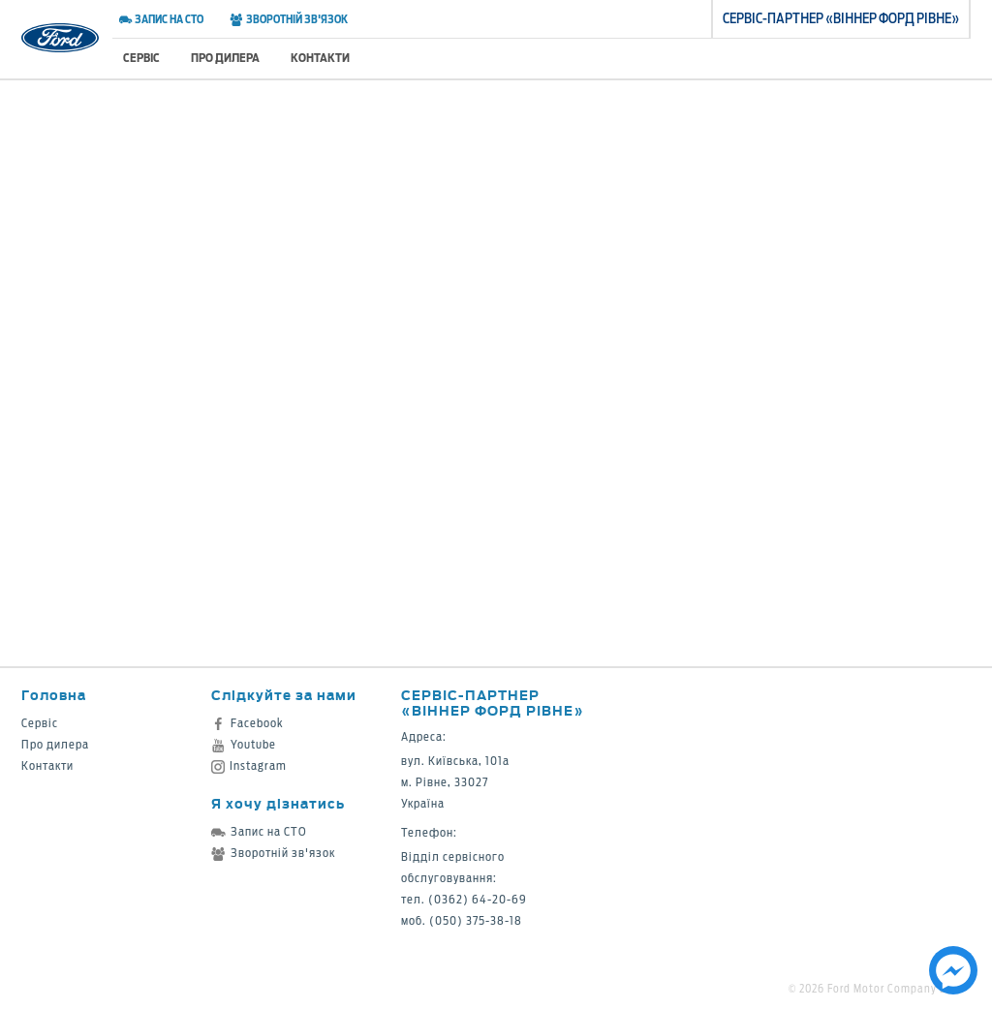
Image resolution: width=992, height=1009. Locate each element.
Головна (53, 695)
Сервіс (141, 57)
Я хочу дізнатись (278, 803)
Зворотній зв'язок (288, 19)
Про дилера (225, 57)
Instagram (249, 765)
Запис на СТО (161, 19)
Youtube (243, 744)
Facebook (247, 723)
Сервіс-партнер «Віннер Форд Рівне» (492, 702)
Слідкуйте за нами (283, 695)
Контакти (320, 57)
